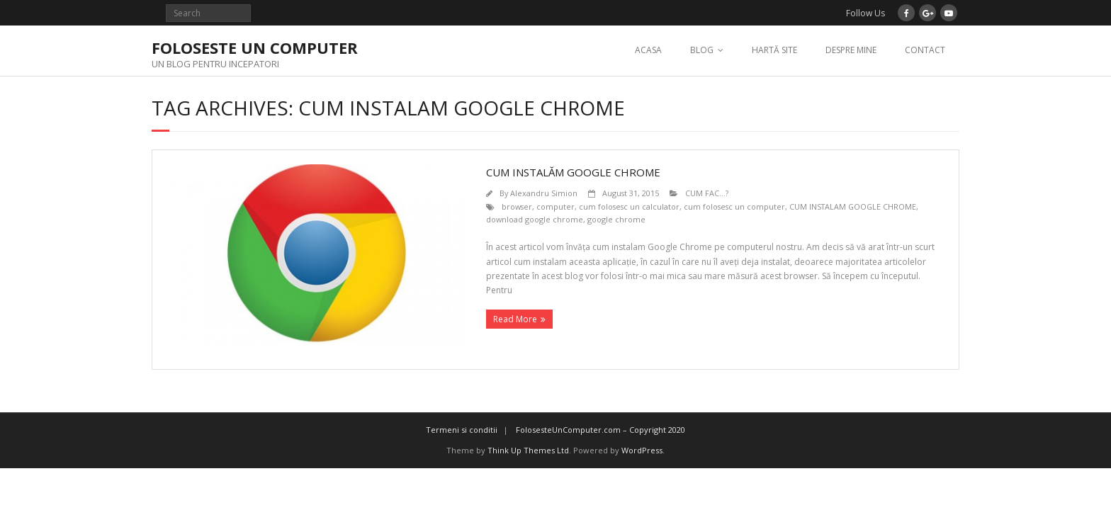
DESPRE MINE (850, 50)
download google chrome (534, 219)
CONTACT (925, 50)
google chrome (616, 219)
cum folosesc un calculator (629, 206)
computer (555, 206)
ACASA (648, 50)
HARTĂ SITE (774, 50)
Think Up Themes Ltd (528, 450)
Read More (515, 319)
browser (517, 206)
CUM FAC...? (706, 193)
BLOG (702, 50)
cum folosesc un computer (734, 206)
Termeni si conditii (461, 429)
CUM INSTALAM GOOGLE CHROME (852, 206)
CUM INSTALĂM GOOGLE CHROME (573, 172)
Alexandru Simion (543, 193)
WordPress (641, 450)
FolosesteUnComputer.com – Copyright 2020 (600, 429)
